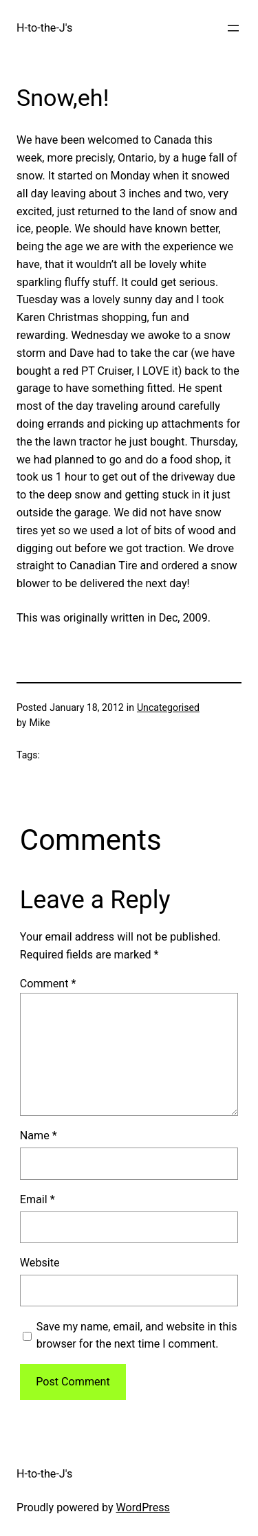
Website (40, 1262)
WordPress (143, 1507)
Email (37, 1199)
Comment (48, 983)
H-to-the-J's (44, 27)
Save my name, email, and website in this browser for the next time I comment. (136, 1335)
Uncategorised (168, 707)
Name (38, 1135)
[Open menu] (233, 28)
